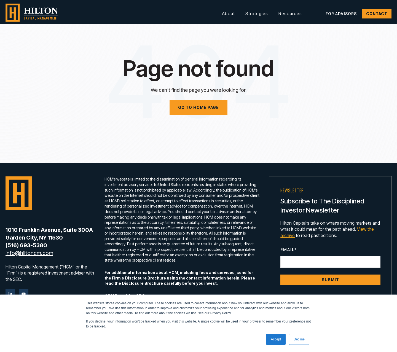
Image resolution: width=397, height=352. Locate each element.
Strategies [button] (256, 13)
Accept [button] (276, 339)
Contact (376, 13)
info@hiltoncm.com (29, 253)
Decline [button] (299, 339)
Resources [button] (290, 13)
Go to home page (198, 107)
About (228, 13)
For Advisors (341, 13)
